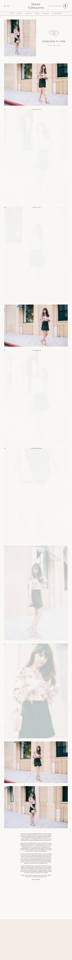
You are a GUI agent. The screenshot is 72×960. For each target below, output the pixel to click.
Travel (37, 13)
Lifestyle (28, 13)
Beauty (19, 13)
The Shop (46, 13)
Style (12, 13)
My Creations (57, 13)
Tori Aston (38, 879)
